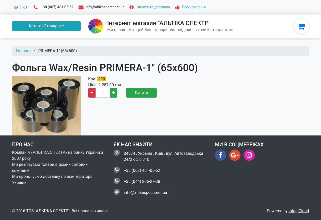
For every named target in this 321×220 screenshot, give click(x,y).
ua (16, 7)
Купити (141, 92)
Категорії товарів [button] (45, 26)
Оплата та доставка (153, 7)
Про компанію (194, 7)
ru (24, 7)
